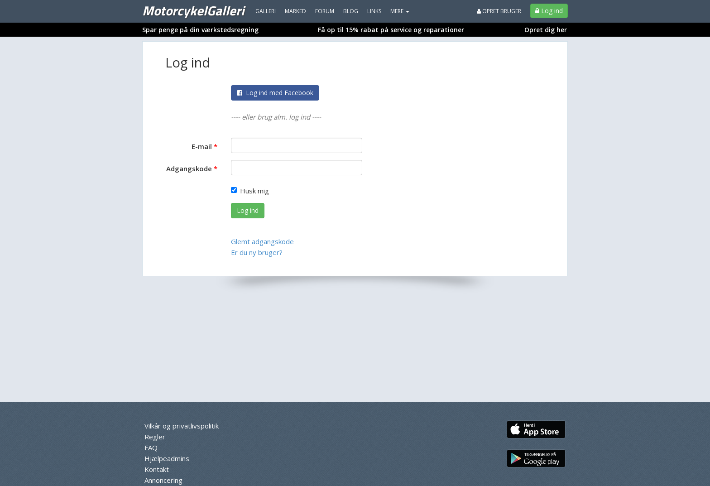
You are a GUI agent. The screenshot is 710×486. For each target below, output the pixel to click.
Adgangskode (189, 168)
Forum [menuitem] (324, 11)
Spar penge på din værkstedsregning (200, 29)
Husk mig (250, 190)
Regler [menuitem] (154, 436)
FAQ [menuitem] (151, 447)
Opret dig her (545, 29)
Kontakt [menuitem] (156, 469)
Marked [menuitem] (295, 11)
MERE (399, 11)
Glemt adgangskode (262, 241)
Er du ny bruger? (257, 252)
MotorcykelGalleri (193, 10)
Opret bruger (499, 11)
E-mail (202, 146)
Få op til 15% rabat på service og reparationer (391, 29)
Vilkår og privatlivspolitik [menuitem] (181, 425)
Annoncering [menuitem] (163, 480)
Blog (350, 11)
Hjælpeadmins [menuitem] (166, 458)
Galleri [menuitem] (265, 11)
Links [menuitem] (374, 11)
